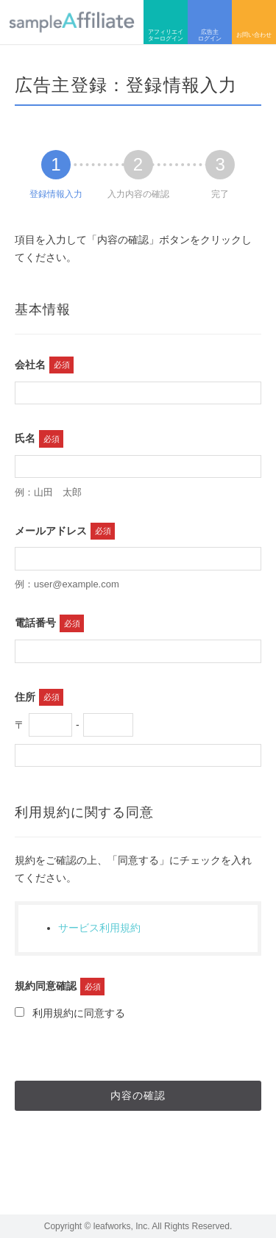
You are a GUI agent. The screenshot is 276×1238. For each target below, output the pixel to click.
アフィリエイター (166, 22)
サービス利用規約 (99, 928)
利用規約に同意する (70, 1013)
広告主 (210, 22)
